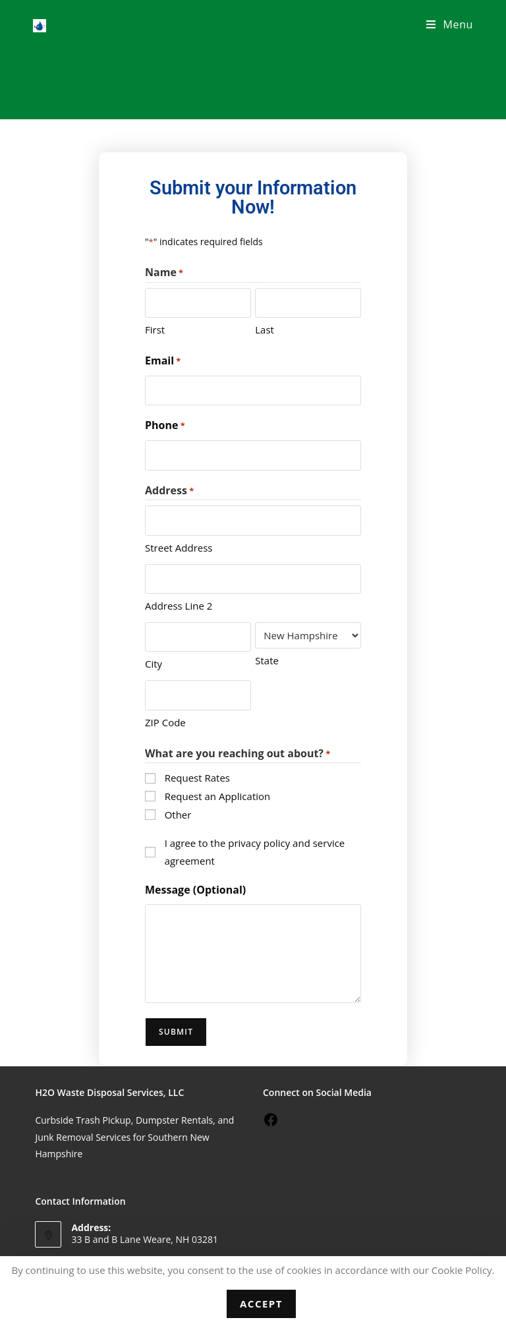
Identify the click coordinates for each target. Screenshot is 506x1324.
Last (264, 329)
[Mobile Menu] (449, 24)
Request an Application (218, 794)
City (153, 662)
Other (178, 812)
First (155, 329)
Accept (261, 1303)
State (267, 659)
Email (163, 361)
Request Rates (197, 776)
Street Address (178, 546)
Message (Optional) (195, 887)
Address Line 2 (178, 604)
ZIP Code (165, 720)
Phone (165, 426)
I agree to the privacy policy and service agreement (255, 849)
